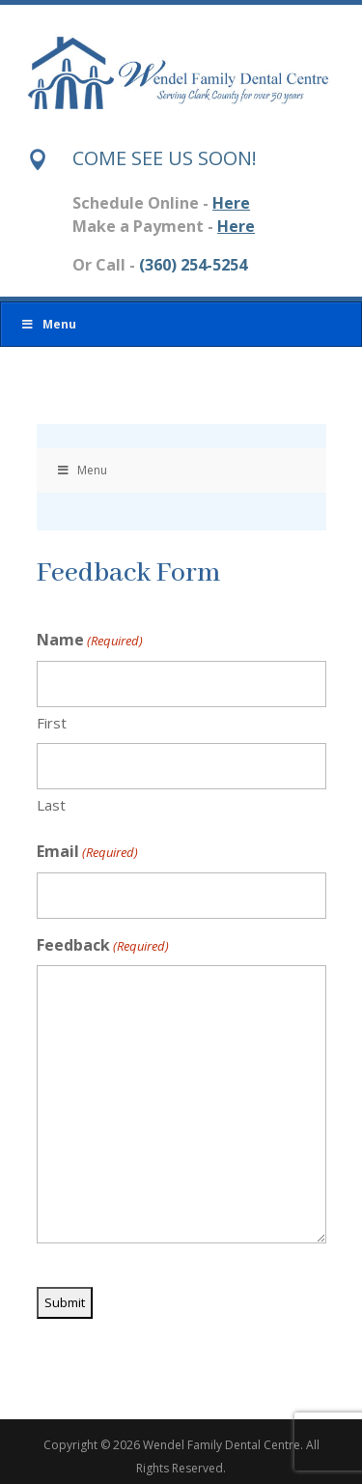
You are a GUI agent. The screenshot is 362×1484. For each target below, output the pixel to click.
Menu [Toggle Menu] (48, 324)
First (52, 722)
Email (87, 853)
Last (51, 804)
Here (231, 203)
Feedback (103, 946)
